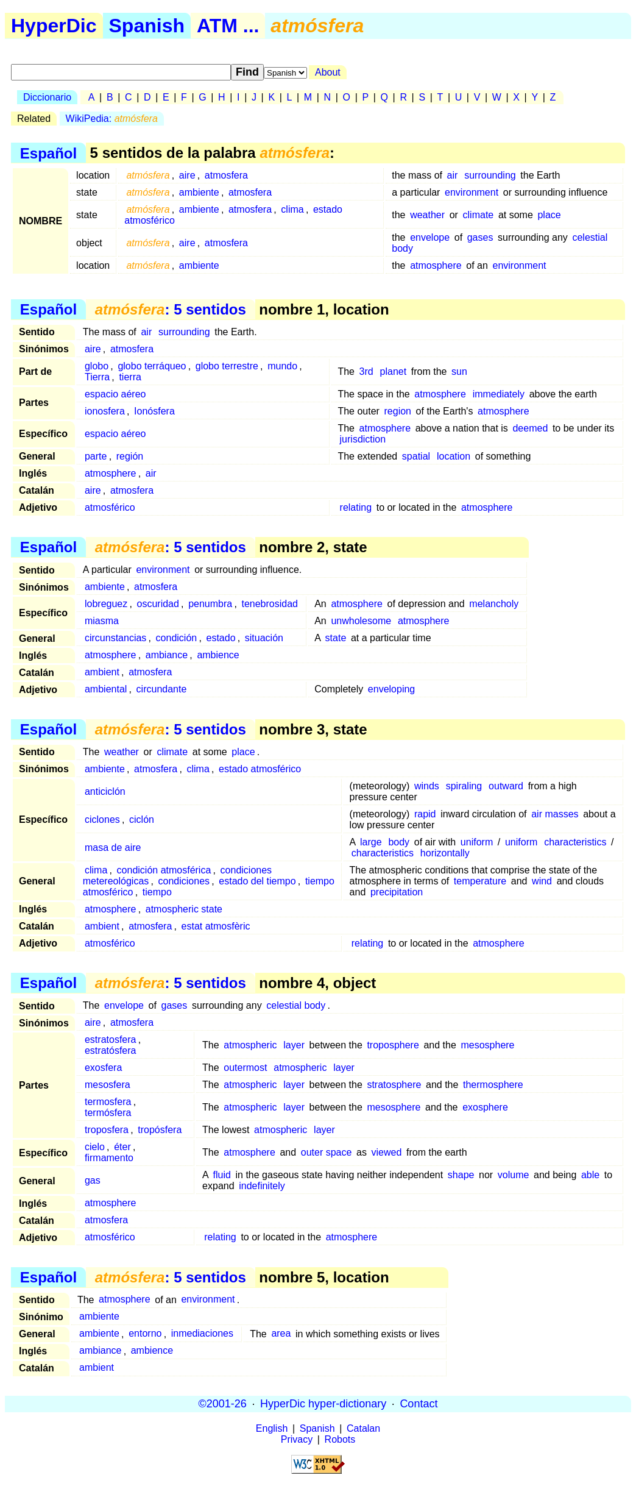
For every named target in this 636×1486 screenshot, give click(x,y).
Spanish (147, 26)
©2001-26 (223, 1404)
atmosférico (110, 507)
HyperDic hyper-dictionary (323, 1404)
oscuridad (158, 604)
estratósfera (110, 1050)
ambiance (167, 655)
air (452, 175)
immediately (499, 394)
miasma (102, 621)
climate (478, 215)
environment (471, 192)
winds (426, 786)
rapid (425, 814)
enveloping (391, 689)
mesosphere (487, 1045)
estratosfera (110, 1039)
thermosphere (493, 1084)
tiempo (157, 892)
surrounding (490, 175)
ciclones (102, 819)
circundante (161, 689)
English (272, 1428)
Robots (340, 1439)
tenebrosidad (269, 604)
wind (542, 881)
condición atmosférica (164, 870)
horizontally (445, 853)
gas (93, 1180)
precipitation (396, 892)
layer (294, 1045)
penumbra (210, 604)
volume (513, 1175)
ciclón (141, 819)
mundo (282, 366)
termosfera (108, 1102)
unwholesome (361, 621)
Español (48, 152)
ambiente (199, 192)
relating (356, 507)
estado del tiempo (257, 881)
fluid (222, 1175)
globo (96, 366)
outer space (326, 1152)
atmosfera (226, 175)
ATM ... (228, 26)
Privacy (297, 1439)
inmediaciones (202, 1334)
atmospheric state (184, 909)
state (336, 638)
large (371, 842)
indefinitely (262, 1186)
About (328, 72)
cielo (95, 1147)
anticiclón (105, 791)
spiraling (464, 786)
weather (427, 215)
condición (176, 638)
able (590, 1175)
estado (220, 638)
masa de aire (113, 847)
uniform (477, 842)
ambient (102, 672)
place (548, 215)
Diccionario (47, 97)
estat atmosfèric (216, 926)
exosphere (485, 1107)
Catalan (363, 1428)
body (398, 842)
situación (264, 638)
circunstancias (115, 638)
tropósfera (160, 1130)
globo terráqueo (152, 366)
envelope (430, 237)
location (453, 456)
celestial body (295, 1005)
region (397, 411)
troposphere (393, 1045)
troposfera (107, 1130)
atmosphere (436, 265)
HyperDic (54, 26)
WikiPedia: (112, 118)
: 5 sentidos (170, 309)
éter (122, 1147)
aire (187, 175)
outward (506, 786)
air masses (554, 814)
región (129, 456)
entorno (145, 1334)
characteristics (575, 842)
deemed (530, 428)
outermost (245, 1067)
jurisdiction (363, 439)
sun (459, 371)
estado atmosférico (260, 769)
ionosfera (105, 411)
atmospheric (250, 1045)
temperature (480, 881)
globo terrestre (227, 366)
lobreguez (106, 604)
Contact (418, 1404)
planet (393, 371)
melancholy (493, 604)
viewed (387, 1152)
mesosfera (107, 1084)
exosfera (103, 1067)
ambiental (106, 689)
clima (292, 209)
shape (461, 1175)
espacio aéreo (115, 394)
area (281, 1334)
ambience (218, 655)
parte (96, 456)
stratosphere (394, 1084)
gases (480, 237)
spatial (416, 456)
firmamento (109, 1158)
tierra (130, 377)
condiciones (184, 881)
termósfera (108, 1112)
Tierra (97, 377)
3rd (366, 371)
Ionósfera (154, 411)
